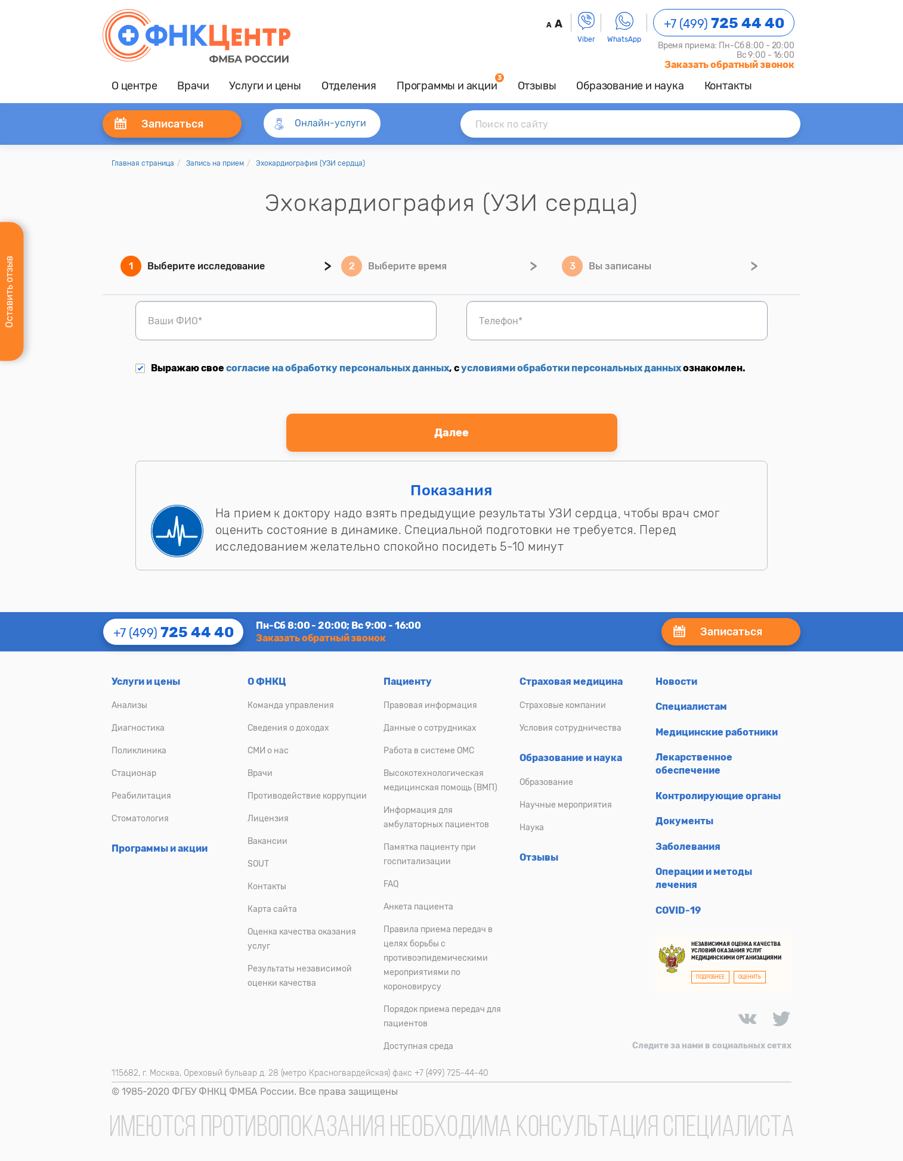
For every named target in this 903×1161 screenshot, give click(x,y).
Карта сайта (272, 909)
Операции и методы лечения (703, 878)
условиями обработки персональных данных (571, 368)
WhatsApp (624, 28)
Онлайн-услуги (319, 124)
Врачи (193, 85)
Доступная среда (418, 1046)
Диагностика (138, 728)
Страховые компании (562, 705)
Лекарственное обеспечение (693, 764)
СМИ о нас (268, 751)
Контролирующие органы (718, 796)
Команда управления (291, 705)
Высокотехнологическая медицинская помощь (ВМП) (440, 780)
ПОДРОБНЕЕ (710, 977)
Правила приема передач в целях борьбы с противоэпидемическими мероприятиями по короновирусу (438, 958)
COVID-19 (678, 910)
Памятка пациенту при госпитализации (430, 854)
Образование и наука (630, 85)
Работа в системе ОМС (429, 751)
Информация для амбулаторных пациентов (436, 817)
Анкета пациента (418, 907)
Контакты (728, 85)
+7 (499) (724, 23)
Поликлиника (139, 751)
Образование (546, 782)
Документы (684, 821)
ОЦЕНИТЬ (749, 977)
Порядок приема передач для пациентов (442, 1016)
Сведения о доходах (288, 728)
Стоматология (140, 819)
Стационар (134, 773)
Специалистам (691, 706)
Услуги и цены (265, 85)
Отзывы (537, 85)
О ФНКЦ (267, 681)
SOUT (258, 864)
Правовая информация (430, 705)
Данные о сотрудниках (430, 728)
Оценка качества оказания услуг (302, 939)
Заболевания (687, 846)
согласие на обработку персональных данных (337, 368)
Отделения (348, 85)
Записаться (159, 124)
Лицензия (268, 819)
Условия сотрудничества (570, 728)
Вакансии (267, 841)
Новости (676, 681)
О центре (134, 85)
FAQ (391, 884)
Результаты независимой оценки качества (300, 976)
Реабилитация (141, 796)
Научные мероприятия (565, 805)
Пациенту (408, 681)
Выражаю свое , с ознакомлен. (440, 368)
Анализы (129, 705)
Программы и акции (447, 85)
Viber (586, 28)
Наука (531, 827)
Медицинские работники (716, 732)
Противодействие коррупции (307, 796)
